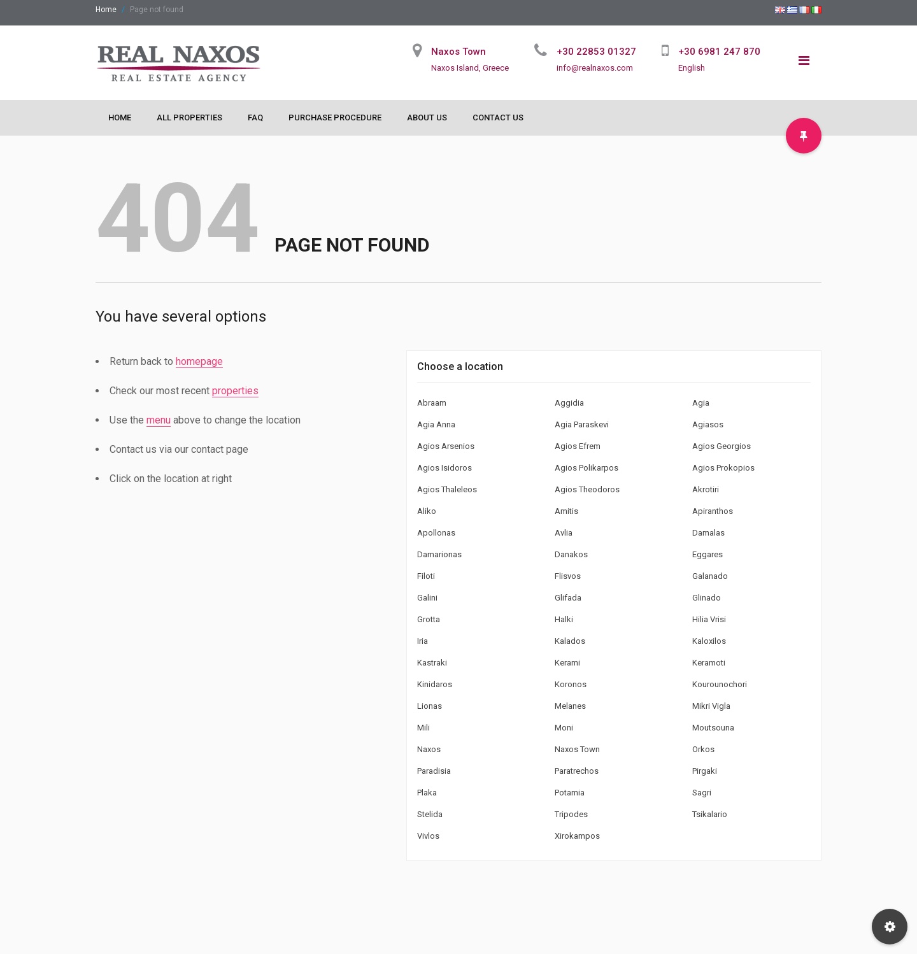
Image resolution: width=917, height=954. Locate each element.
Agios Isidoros (444, 468)
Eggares (707, 554)
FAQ (255, 117)
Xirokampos (577, 836)
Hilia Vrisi (709, 619)
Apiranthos (712, 511)
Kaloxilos (709, 641)
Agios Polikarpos (586, 468)
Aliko (426, 511)
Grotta (428, 619)
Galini (427, 597)
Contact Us (498, 117)
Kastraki (432, 662)
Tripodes (571, 814)
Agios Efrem (578, 446)
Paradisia (434, 771)
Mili (423, 727)
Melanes (570, 706)
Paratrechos (577, 771)
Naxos (429, 749)
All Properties (189, 117)
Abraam (431, 403)
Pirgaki (704, 771)
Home (106, 9)
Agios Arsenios (445, 446)
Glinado (706, 597)
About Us (427, 117)
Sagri (701, 792)
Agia (700, 403)
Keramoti (708, 662)
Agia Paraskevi (582, 424)
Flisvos (568, 576)
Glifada (568, 597)
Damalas (708, 533)
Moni (564, 727)
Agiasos (707, 424)
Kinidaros (434, 684)
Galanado (710, 576)
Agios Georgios (721, 446)
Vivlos (428, 836)
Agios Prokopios (723, 468)
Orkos (703, 749)
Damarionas (439, 554)
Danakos (571, 554)
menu (158, 420)
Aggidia (569, 403)
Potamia (570, 792)
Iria (422, 641)
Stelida (430, 814)
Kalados (570, 641)
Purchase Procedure (334, 117)
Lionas (429, 706)
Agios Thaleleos (447, 489)
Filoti (426, 576)
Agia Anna (436, 424)
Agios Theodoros (587, 489)
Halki (564, 619)
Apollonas (436, 533)
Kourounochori (719, 684)
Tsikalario (709, 814)
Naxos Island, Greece (470, 68)
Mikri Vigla (711, 706)
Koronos (570, 684)
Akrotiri (705, 489)
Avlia (563, 533)
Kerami (567, 662)
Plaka (427, 792)
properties (235, 391)
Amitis (566, 511)
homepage (199, 361)
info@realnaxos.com (595, 68)
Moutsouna (713, 727)
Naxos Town (577, 749)
